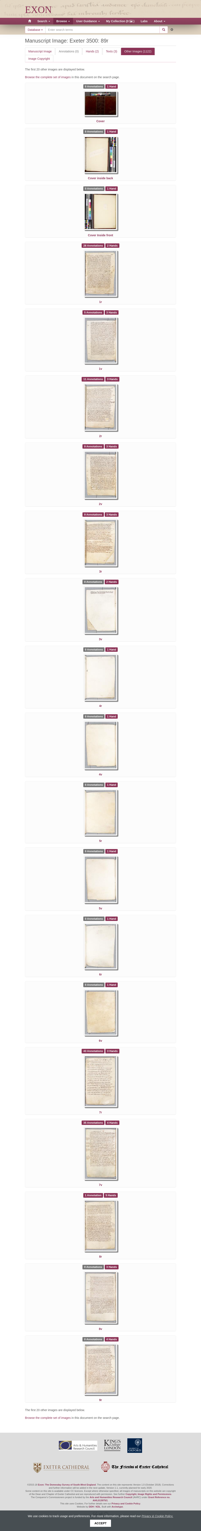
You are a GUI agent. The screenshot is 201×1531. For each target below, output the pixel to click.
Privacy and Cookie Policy (126, 1503)
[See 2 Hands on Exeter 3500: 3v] (112, 581)
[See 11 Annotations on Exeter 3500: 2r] (93, 379)
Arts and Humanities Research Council (111, 1497)
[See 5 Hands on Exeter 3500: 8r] (111, 1195)
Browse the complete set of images (48, 77)
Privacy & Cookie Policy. (157, 1516)
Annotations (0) (69, 51)
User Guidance (88, 21)
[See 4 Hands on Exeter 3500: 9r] (112, 1339)
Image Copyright (39, 58)
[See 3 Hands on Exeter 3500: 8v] (112, 1267)
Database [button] (35, 29)
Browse (63, 21)
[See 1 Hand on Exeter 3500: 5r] (111, 784)
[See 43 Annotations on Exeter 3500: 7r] (93, 1051)
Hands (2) (92, 51)
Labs (144, 21)
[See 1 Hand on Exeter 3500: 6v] (111, 984)
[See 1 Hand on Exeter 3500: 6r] (111, 918)
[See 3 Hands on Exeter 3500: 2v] (112, 446)
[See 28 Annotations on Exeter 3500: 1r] (93, 245)
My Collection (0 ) (120, 21)
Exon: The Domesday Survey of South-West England (67, 1484)
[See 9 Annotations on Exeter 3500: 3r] (93, 514)
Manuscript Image (40, 51)
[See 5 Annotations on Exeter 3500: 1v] (93, 312)
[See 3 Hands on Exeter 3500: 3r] (112, 514)
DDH (91, 1506)
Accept (100, 1523)
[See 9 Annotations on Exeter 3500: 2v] (93, 446)
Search (43, 21)
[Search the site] (102, 29)
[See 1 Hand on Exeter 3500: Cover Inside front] (111, 188)
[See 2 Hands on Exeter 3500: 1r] (112, 245)
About (159, 21)
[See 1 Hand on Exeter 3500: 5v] (111, 851)
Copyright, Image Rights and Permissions (148, 1494)
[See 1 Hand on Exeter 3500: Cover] (111, 86)
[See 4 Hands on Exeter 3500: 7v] (112, 1122)
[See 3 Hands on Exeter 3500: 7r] (112, 1051)
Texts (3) (111, 51)
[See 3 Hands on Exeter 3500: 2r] (112, 379)
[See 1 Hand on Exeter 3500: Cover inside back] (111, 131)
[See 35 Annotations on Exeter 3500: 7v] (93, 1122)
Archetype (117, 1506)
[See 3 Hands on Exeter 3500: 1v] (112, 312)
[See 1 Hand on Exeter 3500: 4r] (111, 649)
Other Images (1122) (137, 51)
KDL (98, 1506)
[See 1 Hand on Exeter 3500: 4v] (111, 716)
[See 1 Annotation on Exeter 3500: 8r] (93, 1195)
